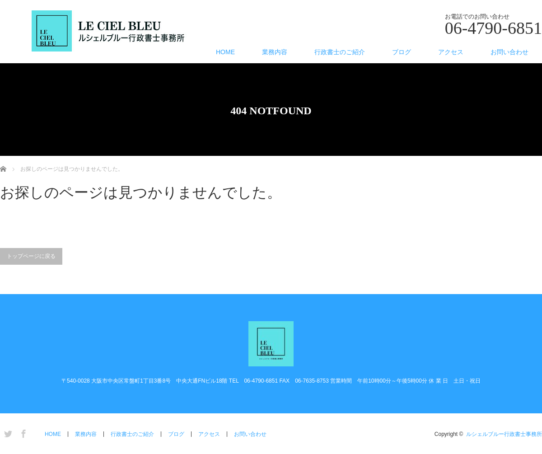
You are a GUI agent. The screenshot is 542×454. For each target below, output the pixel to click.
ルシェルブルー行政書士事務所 (504, 434)
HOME (225, 52)
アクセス (450, 52)
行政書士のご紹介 (339, 52)
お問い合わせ (509, 52)
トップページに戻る (31, 256)
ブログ (401, 52)
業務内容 (274, 52)
